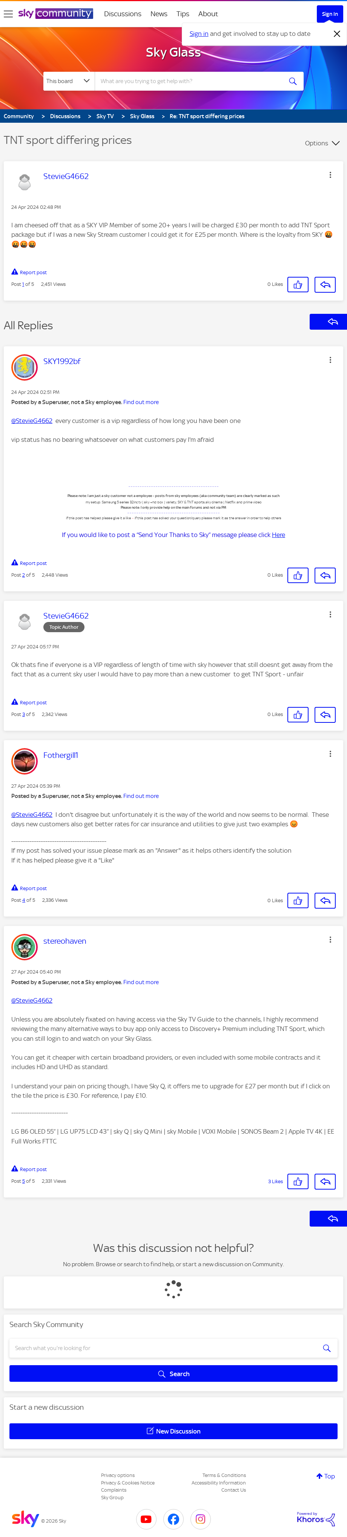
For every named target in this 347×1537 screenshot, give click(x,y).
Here (278, 535)
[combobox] (189, 81)
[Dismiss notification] (337, 34)
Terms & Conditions (224, 1475)
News (158, 13)
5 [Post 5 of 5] (23, 1181)
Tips (183, 13)
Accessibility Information (219, 1483)
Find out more (141, 402)
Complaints (113, 1490)
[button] (330, 175)
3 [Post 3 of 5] (23, 714)
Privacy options (118, 1475)
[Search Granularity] (69, 81)
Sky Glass (173, 52)
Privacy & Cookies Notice (128, 1483)
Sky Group (112, 1497)
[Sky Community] (55, 13)
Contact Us (233, 1490)
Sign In (330, 14)
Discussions (122, 13)
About (208, 13)
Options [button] (316, 143)
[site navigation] (8, 14)
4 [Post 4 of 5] (23, 900)
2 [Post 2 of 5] (23, 575)
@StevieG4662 (31, 420)
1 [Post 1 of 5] (23, 284)
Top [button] (329, 1476)
